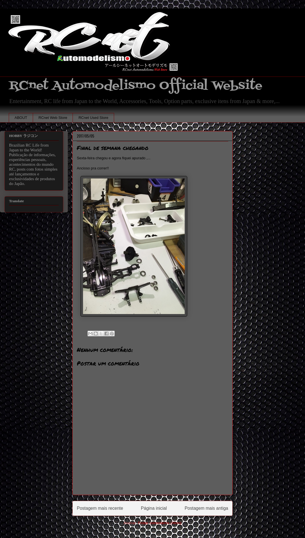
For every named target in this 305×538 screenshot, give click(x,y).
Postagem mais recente (100, 508)
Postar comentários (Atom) (160, 523)
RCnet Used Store (93, 118)
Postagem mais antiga (206, 508)
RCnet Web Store (52, 118)
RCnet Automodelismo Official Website (135, 86)
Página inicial (154, 508)
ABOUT (21, 118)
